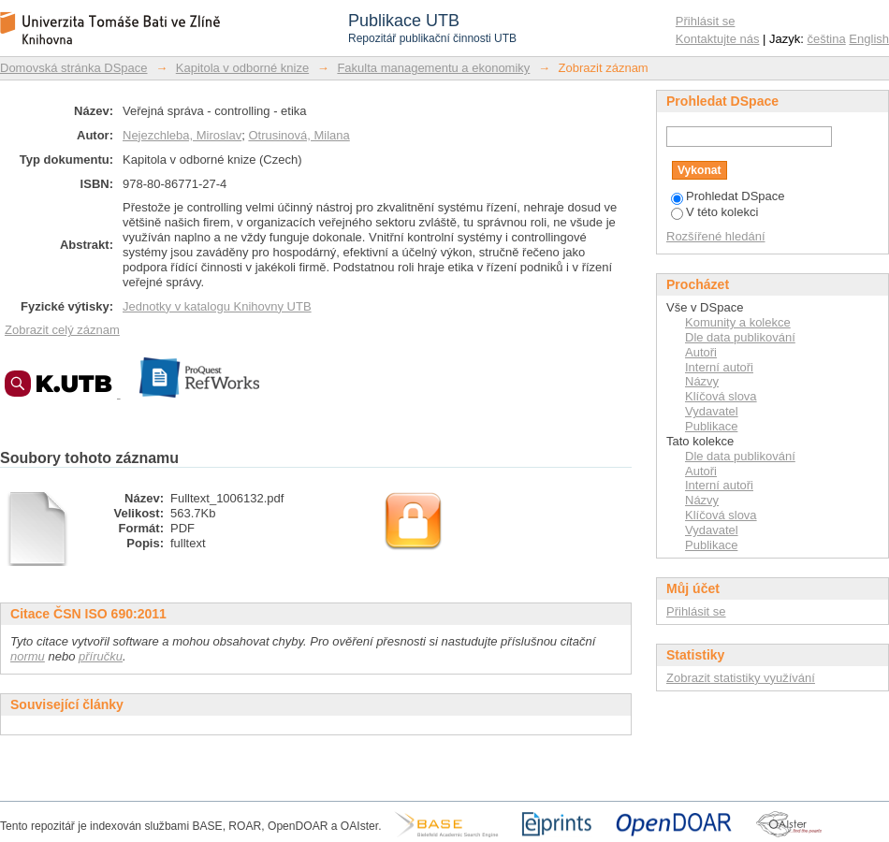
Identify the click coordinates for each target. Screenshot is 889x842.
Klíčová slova (721, 396)
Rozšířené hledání (715, 236)
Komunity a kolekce (738, 322)
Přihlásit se (706, 21)
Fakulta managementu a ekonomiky (433, 68)
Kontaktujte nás (718, 39)
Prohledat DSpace (728, 196)
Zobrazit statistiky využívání (740, 678)
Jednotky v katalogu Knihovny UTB (217, 306)
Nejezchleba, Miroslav (182, 135)
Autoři (701, 352)
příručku (101, 656)
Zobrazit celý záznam (62, 330)
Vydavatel (711, 411)
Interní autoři (719, 367)
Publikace (711, 426)
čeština (827, 39)
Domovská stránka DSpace (74, 68)
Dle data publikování (740, 337)
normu (27, 656)
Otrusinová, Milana (298, 135)
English (869, 39)
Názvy (702, 381)
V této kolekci (714, 212)
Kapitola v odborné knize (242, 68)
